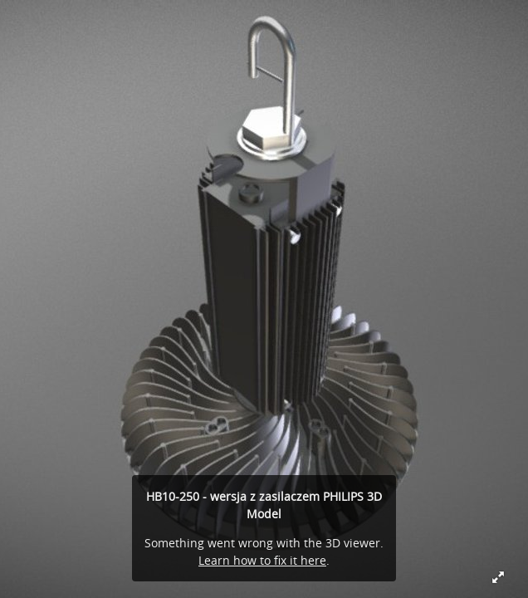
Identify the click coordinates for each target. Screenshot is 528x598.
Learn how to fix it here (262, 560)
